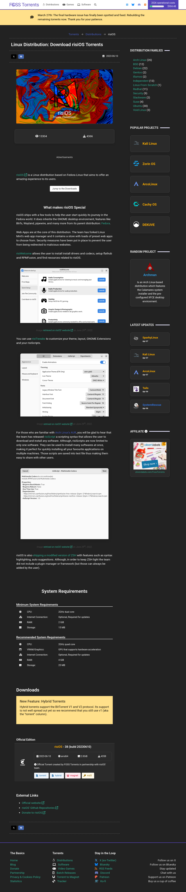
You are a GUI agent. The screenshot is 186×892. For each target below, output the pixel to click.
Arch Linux (139, 60)
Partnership (17, 872)
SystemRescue (152, 404)
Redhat (137, 89)
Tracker (59, 881)
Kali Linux (150, 143)
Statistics (16, 881)
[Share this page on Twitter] (14, 56)
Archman (150, 275)
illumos (137, 76)
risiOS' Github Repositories (40, 808)
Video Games (63, 868)
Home (14, 860)
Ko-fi (100, 881)
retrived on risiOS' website (58, 424)
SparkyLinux (150, 337)
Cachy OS (150, 204)
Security (138, 93)
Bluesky (102, 864)
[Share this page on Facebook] (21, 56)
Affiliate (138, 431)
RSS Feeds (103, 868)
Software (84, 4)
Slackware (139, 97)
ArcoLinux (150, 184)
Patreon (102, 877)
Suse (136, 101)
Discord (102, 872)
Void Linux (139, 110)
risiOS (21, 175)
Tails (146, 388)
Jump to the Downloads (64, 188)
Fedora (105, 223)
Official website (33, 803)
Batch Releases (64, 872)
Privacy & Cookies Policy (25, 877)
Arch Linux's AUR (65, 432)
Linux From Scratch (145, 85)
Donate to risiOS (33, 812)
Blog (13, 864)
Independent (141, 80)
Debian (137, 68)
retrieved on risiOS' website (58, 330)
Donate (14, 868)
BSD (135, 64)
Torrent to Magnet (65, 877)
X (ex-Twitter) (105, 860)
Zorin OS (149, 164)
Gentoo (137, 72)
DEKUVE (149, 225)
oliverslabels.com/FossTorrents (150, 472)
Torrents (74, 34)
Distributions (51, 4)
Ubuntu (137, 106)
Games (68, 4)
